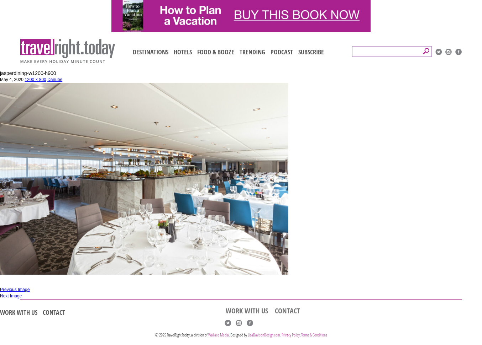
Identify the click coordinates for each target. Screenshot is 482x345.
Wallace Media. (219, 335)
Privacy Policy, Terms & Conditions (304, 335)
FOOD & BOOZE (215, 52)
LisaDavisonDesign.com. (265, 335)
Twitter (438, 52)
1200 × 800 (35, 79)
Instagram (448, 52)
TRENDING (252, 52)
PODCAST (282, 52)
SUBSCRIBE (311, 52)
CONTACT (54, 312)
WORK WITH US (18, 312)
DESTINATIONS (150, 52)
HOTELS (183, 52)
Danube (54, 79)
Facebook (458, 52)
